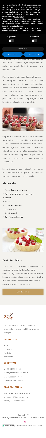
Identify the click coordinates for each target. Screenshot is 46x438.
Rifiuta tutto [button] (12, 433)
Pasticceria (8, 356)
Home (2, 30)
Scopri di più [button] (23, 427)
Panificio (7, 353)
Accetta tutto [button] (33, 433)
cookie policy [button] (19, 395)
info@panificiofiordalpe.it (16, 372)
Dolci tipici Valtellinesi (14, 217)
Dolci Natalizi (10, 209)
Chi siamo (8, 349)
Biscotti (8, 197)
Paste (7, 201)
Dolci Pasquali (11, 213)
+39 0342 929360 (12, 369)
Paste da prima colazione (16, 190)
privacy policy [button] (11, 388)
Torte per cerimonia (13, 205)
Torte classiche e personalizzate (19, 194)
